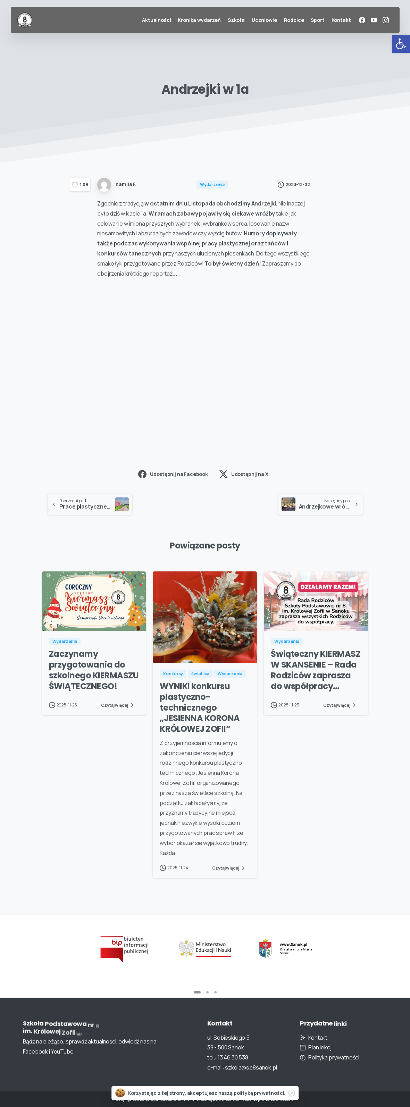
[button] (401, 44)
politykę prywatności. (260, 1093)
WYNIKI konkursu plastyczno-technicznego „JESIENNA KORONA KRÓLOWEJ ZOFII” (200, 713)
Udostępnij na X (243, 474)
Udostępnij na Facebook (173, 474)
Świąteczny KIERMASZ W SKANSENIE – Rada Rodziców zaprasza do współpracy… (315, 675)
